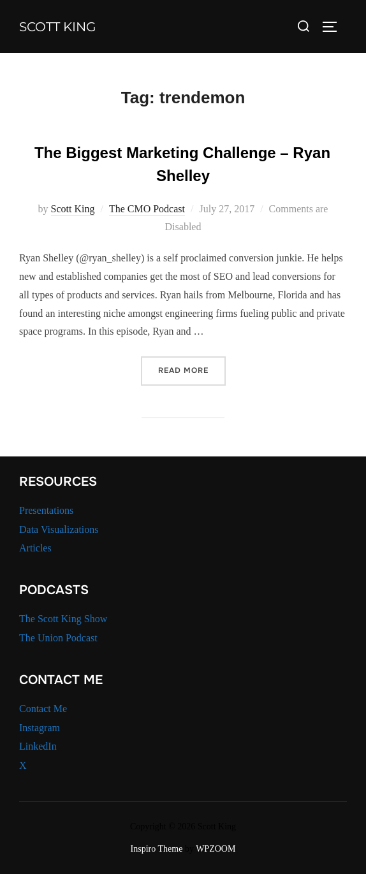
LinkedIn (38, 746)
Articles (35, 548)
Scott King (57, 26)
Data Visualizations (59, 529)
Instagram (39, 727)
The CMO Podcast (147, 208)
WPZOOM (215, 849)
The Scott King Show (63, 618)
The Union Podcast (58, 637)
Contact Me (43, 708)
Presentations (46, 510)
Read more (192, 369)
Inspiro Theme (157, 849)
